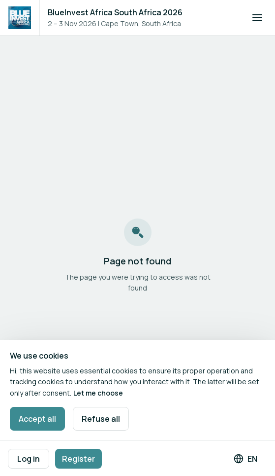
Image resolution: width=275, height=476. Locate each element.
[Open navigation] (257, 18)
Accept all (37, 418)
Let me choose (98, 393)
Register (78, 458)
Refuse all (101, 418)
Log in (28, 458)
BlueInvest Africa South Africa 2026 (115, 12)
